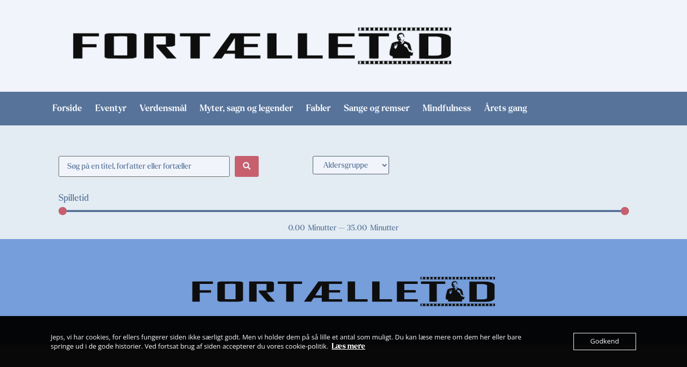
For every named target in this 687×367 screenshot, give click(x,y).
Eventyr (110, 108)
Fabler (318, 108)
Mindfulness (447, 108)
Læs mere (348, 346)
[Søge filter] (144, 166)
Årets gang (505, 108)
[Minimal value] (344, 211)
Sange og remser (376, 108)
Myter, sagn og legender (246, 108)
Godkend (605, 341)
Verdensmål (163, 108)
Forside (67, 108)
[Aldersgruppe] (351, 165)
